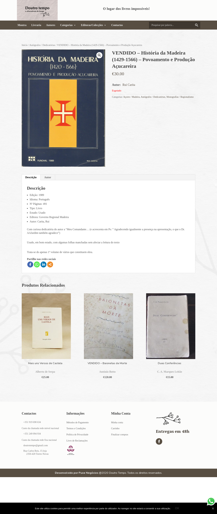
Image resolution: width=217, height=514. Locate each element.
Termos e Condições (76, 428)
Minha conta (117, 422)
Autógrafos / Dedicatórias (42, 45)
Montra (22, 25)
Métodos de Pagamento (77, 422)
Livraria (36, 25)
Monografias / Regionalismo (180, 97)
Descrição (31, 177)
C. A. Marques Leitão (169, 371)
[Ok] (212, 508)
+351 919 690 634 (32, 422)
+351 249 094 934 (32, 433)
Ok (177, 508)
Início (24, 45)
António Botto (107, 371)
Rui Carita (128, 84)
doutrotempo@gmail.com (35, 445)
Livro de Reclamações (77, 440)
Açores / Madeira (131, 97)
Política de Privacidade (77, 434)
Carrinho (115, 428)
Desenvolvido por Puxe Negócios (76, 473)
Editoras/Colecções (92, 25)
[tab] (31, 177)
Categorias (66, 25)
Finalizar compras (119, 434)
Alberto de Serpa (45, 371)
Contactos (117, 25)
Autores (50, 25)
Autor (47, 177)
